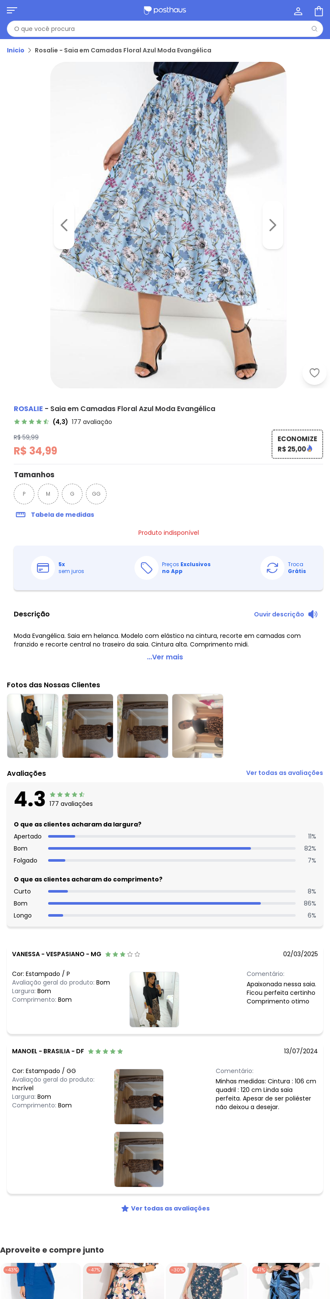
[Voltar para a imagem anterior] (64, 225)
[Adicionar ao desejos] (314, 373)
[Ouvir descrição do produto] (286, 615)
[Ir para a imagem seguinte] (273, 225)
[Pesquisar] (314, 29)
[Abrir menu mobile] (12, 10)
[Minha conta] (297, 10)
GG (96, 494)
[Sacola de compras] (318, 10)
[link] (63, 422)
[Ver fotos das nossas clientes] (154, 1000)
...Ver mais (165, 658)
